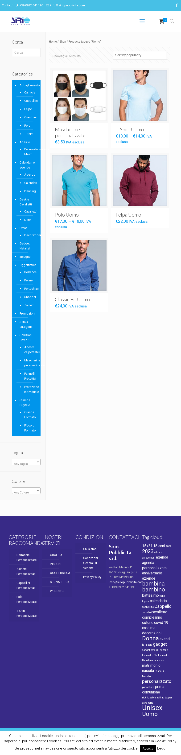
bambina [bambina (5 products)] (153, 583)
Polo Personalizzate (26, 599)
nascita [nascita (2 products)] (148, 670)
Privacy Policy (92, 577)
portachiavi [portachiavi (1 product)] (148, 687)
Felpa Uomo (128, 215)
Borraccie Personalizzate (26, 557)
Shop (62, 41)
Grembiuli (30, 117)
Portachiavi (30, 288)
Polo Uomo (67, 215)
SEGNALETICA (60, 582)
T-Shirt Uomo (130, 129)
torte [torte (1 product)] (150, 702)
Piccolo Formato (30, 428)
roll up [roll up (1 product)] (160, 697)
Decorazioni (30, 235)
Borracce (30, 272)
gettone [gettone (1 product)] (164, 650)
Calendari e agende (27, 165)
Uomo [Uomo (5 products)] (150, 714)
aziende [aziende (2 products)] (148, 578)
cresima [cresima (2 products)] (148, 628)
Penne (28, 280)
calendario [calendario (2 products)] (158, 601)
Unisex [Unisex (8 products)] (152, 708)
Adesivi (25, 142)
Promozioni (27, 313)
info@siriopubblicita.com (67, 5)
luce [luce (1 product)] (150, 660)
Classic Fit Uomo (72, 299)
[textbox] (26, 464)
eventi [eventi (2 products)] (165, 639)
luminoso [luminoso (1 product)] (159, 660)
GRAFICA (56, 555)
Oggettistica (28, 265)
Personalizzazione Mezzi (30, 151)
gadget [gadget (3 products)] (160, 644)
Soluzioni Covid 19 (26, 337)
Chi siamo (90, 549)
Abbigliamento (29, 85)
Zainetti (29, 305)
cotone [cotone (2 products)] (147, 622)
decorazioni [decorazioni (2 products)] (151, 633)
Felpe (28, 109)
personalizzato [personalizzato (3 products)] (156, 681)
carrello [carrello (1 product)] (146, 612)
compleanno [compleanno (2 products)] (152, 617)
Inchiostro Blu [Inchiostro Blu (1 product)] (149, 655)
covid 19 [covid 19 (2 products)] (161, 622)
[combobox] (26, 462)
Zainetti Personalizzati (26, 571)
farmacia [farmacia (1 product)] (147, 644)
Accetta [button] (148, 748)
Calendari (30, 183)
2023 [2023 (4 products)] (147, 551)
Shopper (30, 297)
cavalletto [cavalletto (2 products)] (159, 612)
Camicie (29, 92)
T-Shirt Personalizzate (26, 613)
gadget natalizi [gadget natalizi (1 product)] (150, 650)
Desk (27, 220)
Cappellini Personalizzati (26, 585)
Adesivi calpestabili (30, 349)
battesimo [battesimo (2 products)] (150, 595)
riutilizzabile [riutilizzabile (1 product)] (149, 697)
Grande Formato (30, 414)
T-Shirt (28, 134)
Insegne (25, 256)
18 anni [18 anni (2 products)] (159, 546)
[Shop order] (140, 55)
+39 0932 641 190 (31, 5)
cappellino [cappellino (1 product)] (148, 606)
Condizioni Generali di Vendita (90, 563)
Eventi (24, 228)
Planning (30, 191)
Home (53, 41)
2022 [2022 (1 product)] (168, 546)
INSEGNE (56, 564)
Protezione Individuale (30, 389)
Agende (29, 174)
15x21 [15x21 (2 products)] (147, 546)
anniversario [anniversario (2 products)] (152, 573)
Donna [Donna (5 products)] (150, 638)
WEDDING (57, 591)
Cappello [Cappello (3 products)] (163, 606)
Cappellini (30, 100)
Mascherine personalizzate (70, 132)
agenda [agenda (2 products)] (162, 557)
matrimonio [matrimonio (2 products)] (151, 665)
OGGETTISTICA (60, 573)
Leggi (161, 748)
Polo (27, 125)
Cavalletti (30, 211)
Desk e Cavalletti (26, 202)
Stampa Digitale (25, 402)
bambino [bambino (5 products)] (153, 589)
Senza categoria (26, 324)
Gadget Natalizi (25, 246)
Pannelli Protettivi (30, 376)
